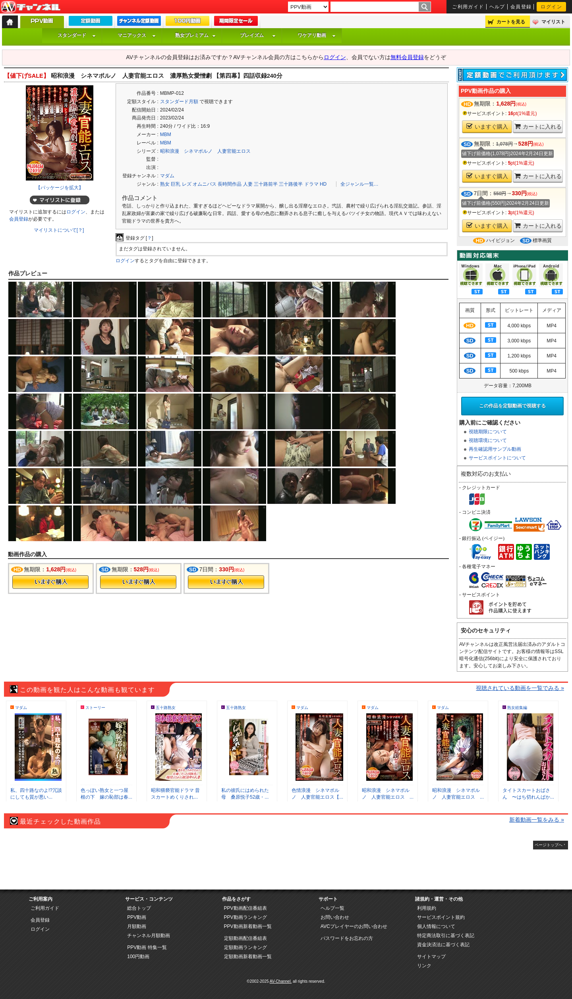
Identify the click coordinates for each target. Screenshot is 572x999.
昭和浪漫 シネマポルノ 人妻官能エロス (205, 151)
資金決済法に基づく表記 (443, 944)
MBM (165, 134)
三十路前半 (266, 184)
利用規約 (426, 908)
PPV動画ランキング (245, 917)
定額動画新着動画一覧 (248, 956)
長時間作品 (230, 184)
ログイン (551, 7)
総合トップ (139, 908)
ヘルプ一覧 (332, 908)
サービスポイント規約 (441, 917)
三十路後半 (291, 184)
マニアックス (137, 35)
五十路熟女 (166, 707)
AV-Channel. (281, 981)
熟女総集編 (517, 707)
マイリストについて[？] (59, 230)
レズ (186, 184)
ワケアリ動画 (317, 35)
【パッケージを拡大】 (59, 187)
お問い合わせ (335, 917)
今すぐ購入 (50, 582)
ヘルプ (497, 7)
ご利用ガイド (468, 7)
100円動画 (138, 956)
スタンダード (77, 35)
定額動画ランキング (245, 947)
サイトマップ (431, 956)
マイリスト (553, 22)
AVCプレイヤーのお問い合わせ (354, 926)
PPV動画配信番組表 (245, 908)
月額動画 (136, 926)
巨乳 (175, 184)
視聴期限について (488, 431)
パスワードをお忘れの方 (347, 938)
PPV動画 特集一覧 (146, 947)
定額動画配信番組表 (245, 938)
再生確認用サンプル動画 (495, 449)
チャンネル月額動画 (148, 935)
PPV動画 (136, 917)
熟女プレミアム (195, 35)
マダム (167, 176)
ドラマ (311, 184)
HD (323, 184)
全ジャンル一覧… (359, 184)
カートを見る (511, 22)
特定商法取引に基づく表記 (445, 935)
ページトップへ (548, 845)
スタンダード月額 (179, 101)
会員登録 (521, 7)
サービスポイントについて (497, 458)
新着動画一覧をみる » (536, 819)
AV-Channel (30, 7)
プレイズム (258, 35)
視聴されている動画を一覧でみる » (520, 688)
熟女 (165, 184)
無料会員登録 (407, 57)
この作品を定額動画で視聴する (512, 406)
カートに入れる (538, 126)
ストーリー (95, 707)
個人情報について (436, 926)
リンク (424, 965)
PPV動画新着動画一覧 (248, 926)
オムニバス (204, 184)
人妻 (248, 184)
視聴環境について (488, 440)
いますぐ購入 (487, 126)
